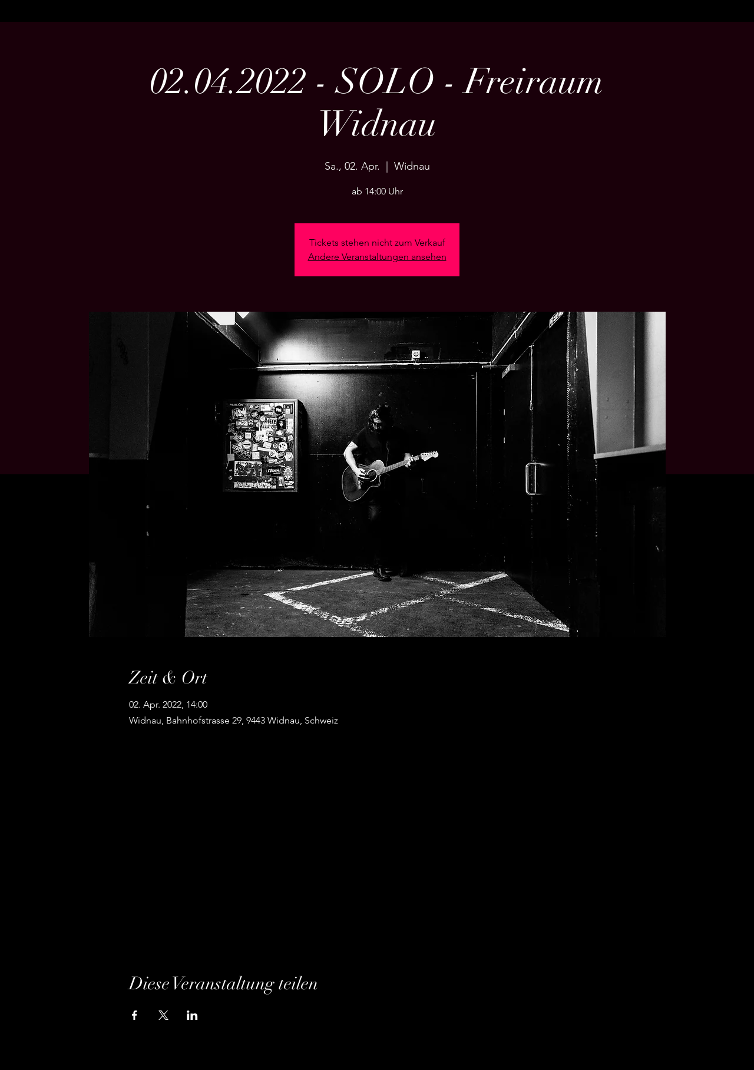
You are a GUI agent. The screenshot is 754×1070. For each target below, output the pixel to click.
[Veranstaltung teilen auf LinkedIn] (192, 1015)
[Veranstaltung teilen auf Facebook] (134, 1015)
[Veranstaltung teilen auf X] (163, 1015)
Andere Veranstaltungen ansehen (377, 256)
